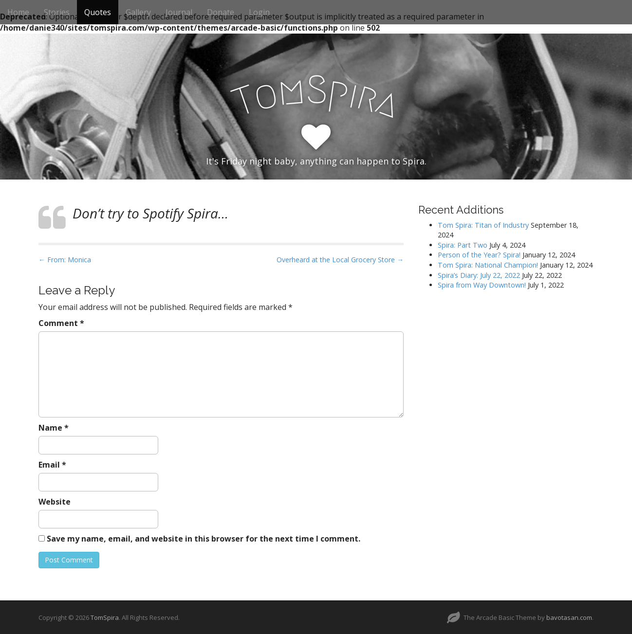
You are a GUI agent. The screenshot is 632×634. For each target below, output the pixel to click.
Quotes (97, 12)
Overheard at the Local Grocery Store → (340, 259)
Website (54, 501)
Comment (61, 323)
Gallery (138, 12)
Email (52, 464)
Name (53, 427)
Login (259, 12)
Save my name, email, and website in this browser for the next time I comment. (203, 538)
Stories (57, 12)
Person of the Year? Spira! (479, 254)
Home (18, 12)
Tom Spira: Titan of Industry (483, 225)
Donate (220, 12)
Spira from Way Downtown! (482, 285)
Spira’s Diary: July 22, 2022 (479, 275)
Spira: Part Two (462, 245)
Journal (179, 12)
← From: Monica (64, 259)
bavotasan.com (569, 617)
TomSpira (105, 617)
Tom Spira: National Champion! (488, 265)
